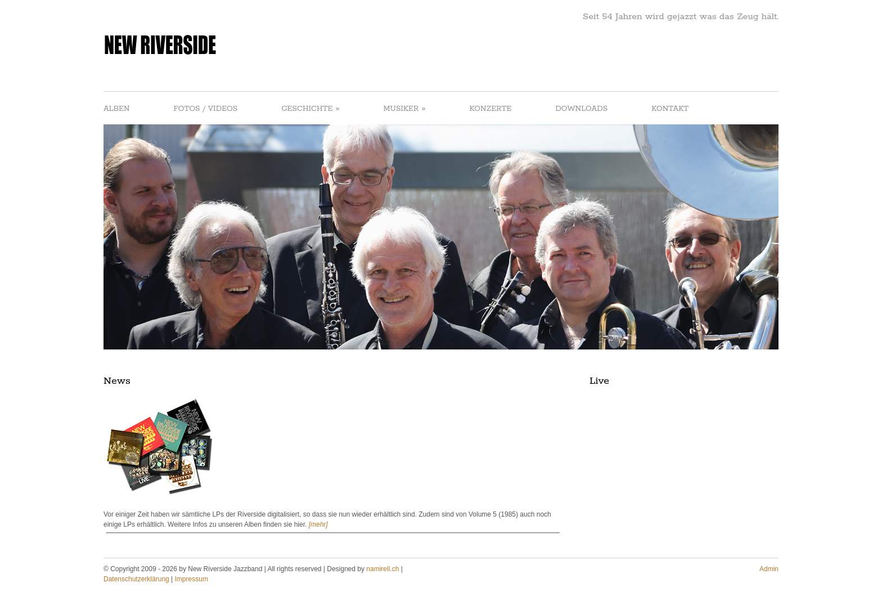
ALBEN (117, 109)
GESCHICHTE (310, 108)
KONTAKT (669, 109)
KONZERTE (490, 109)
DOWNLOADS (581, 109)
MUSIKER (404, 108)
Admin (768, 569)
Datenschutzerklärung (136, 579)
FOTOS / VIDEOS (206, 109)
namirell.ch (382, 569)
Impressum (191, 579)
